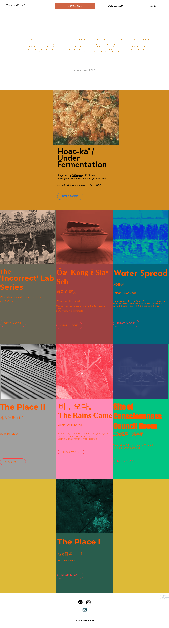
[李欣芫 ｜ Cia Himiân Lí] (88, 602)
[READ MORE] (70, 196)
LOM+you (77, 175)
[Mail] (84, 610)
